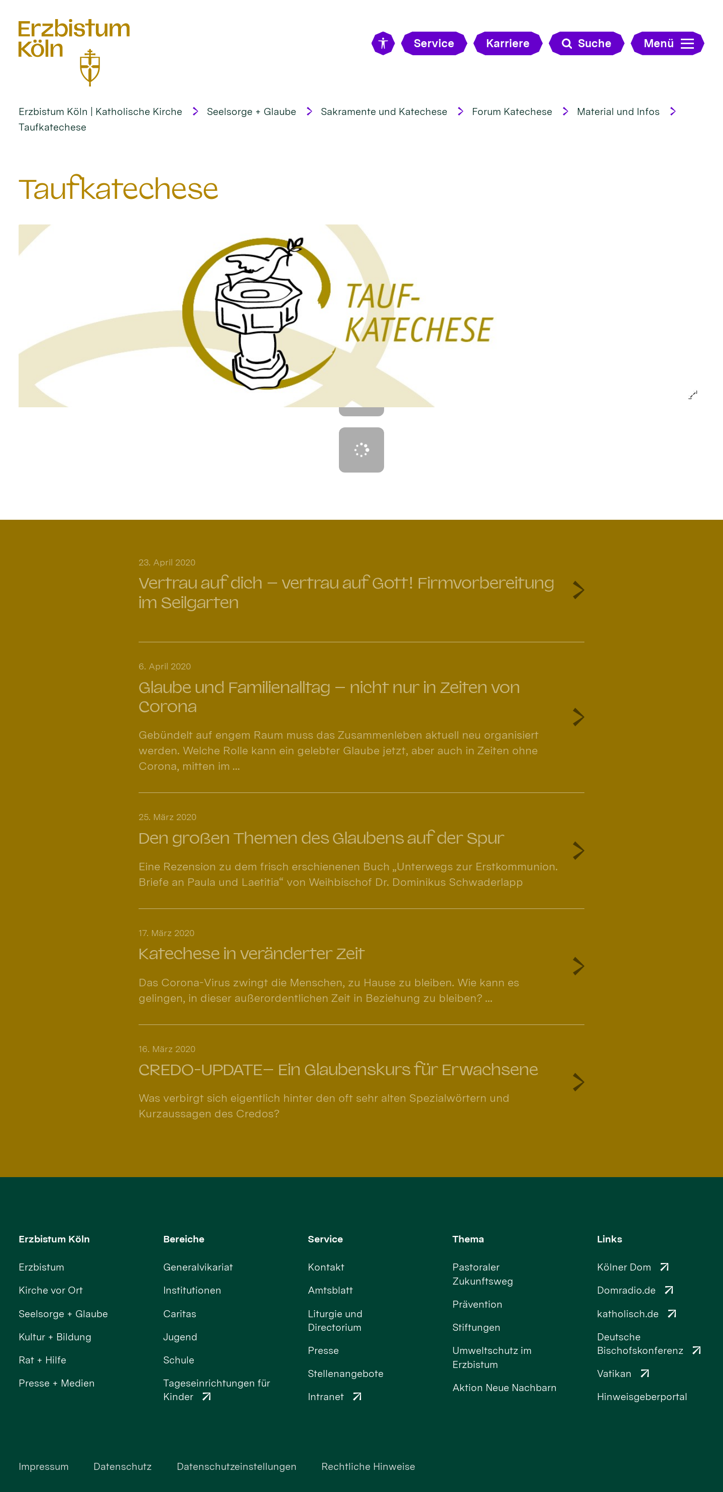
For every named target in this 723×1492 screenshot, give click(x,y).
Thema (468, 1239)
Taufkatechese (52, 127)
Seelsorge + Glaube (251, 111)
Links (609, 1239)
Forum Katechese (512, 111)
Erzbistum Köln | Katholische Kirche (100, 111)
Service (325, 1239)
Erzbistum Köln (54, 1239)
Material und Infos (618, 111)
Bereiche (183, 1239)
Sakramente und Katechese (384, 111)
